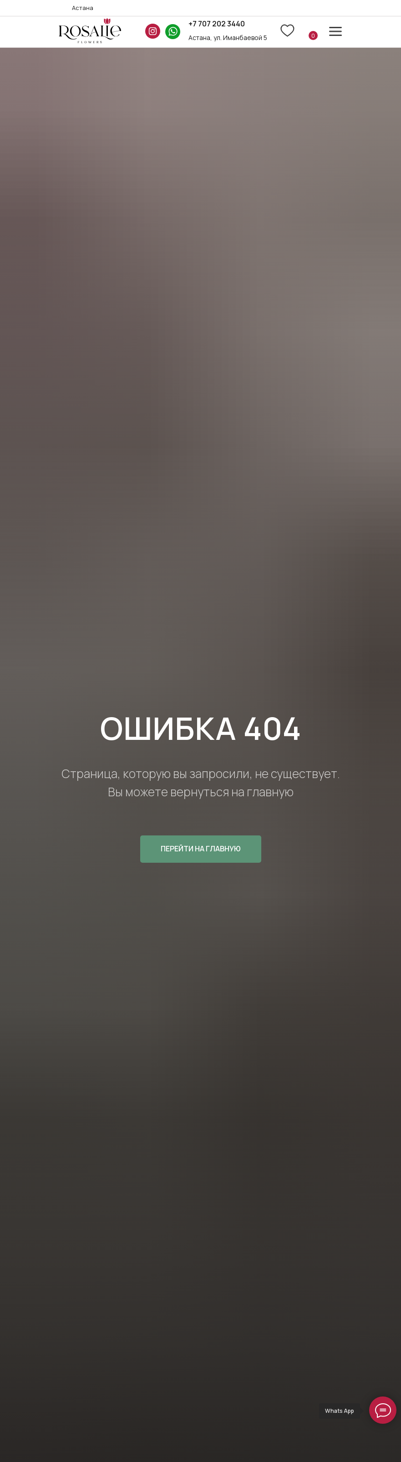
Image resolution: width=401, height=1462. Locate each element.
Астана (82, 8)
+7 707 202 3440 (216, 24)
